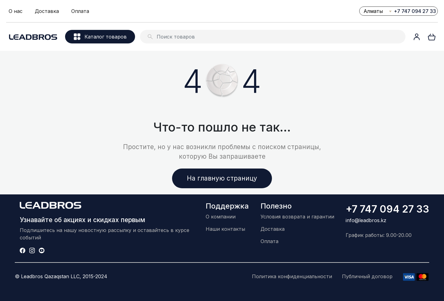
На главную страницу (222, 178)
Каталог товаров (100, 36)
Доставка (47, 11)
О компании (221, 217)
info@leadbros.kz (366, 220)
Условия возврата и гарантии (297, 217)
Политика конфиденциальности (292, 276)
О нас (16, 11)
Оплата (80, 11)
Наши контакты (225, 229)
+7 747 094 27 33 (415, 11)
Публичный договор (367, 276)
